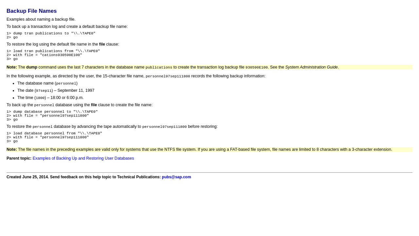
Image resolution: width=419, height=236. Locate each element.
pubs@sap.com (176, 190)
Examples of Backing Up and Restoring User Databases (83, 171)
